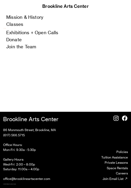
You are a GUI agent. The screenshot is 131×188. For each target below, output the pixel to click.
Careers (122, 173)
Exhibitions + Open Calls (32, 32)
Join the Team (21, 46)
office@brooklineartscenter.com (26, 179)
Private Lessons (116, 162)
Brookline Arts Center (65, 6)
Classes (14, 24)
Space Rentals (117, 168)
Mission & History (24, 17)
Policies (122, 152)
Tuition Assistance (114, 157)
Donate (14, 39)
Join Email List (115, 179)
